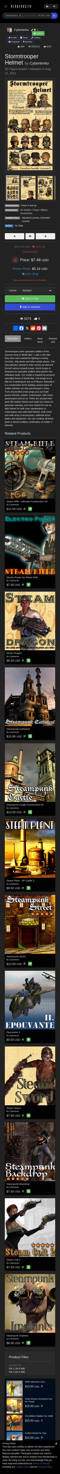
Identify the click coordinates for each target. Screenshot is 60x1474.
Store (24, 37)
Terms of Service (41, 1463)
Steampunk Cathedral (18, 729)
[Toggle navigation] (5, 6)
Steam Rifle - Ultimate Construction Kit (27, 501)
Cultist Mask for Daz (35, 1433)
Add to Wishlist (30, 307)
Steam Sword (14, 1108)
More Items (40, 340)
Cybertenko (39, 63)
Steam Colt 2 (13, 1259)
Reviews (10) (53, 340)
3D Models (25, 210)
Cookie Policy (22, 1467)
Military (44, 210)
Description (12, 338)
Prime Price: (22, 268)
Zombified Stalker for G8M (39, 1416)
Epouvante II (13, 1032)
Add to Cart (30, 298)
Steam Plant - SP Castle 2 (20, 880)
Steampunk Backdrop (18, 1184)
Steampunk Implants (17, 1335)
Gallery (35, 37)
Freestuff (14, 42)
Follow (38, 33)
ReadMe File (15, 1365)
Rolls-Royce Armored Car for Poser (38, 1400)
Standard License (30, 217)
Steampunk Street (16, 956)
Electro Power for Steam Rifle (22, 577)
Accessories (26, 213)
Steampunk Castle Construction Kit (25, 804)
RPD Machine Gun (35, 1381)
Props (36, 210)
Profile (12, 37)
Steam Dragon (14, 653)
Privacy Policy (45, 1467)
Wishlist (27, 42)
